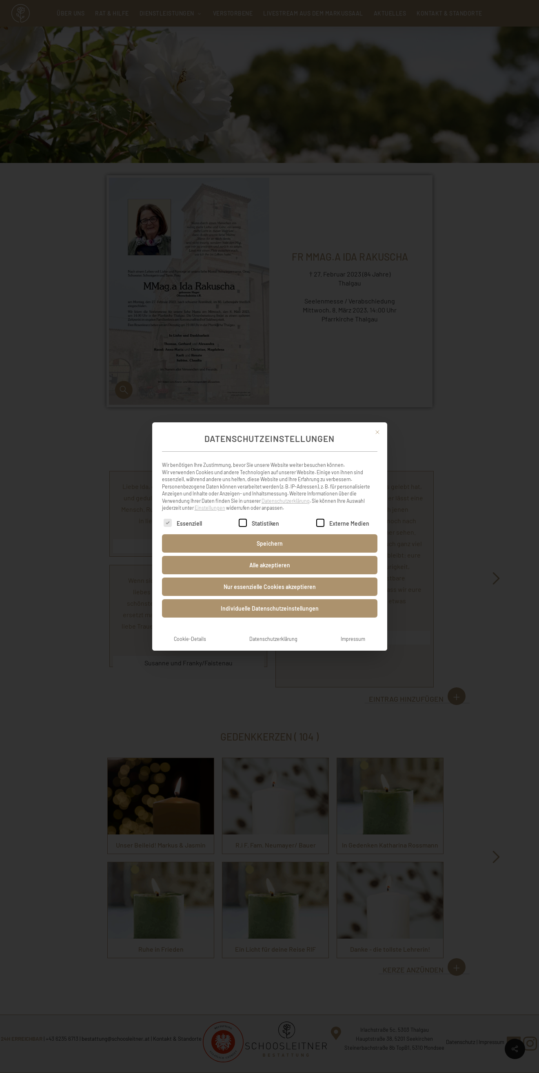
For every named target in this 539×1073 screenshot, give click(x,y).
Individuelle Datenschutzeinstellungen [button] (270, 597)
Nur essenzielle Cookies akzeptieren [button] (270, 576)
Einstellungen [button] (210, 497)
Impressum (353, 628)
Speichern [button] (270, 532)
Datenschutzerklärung (286, 490)
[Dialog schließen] (377, 421)
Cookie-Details (190, 628)
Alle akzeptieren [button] (269, 554)
